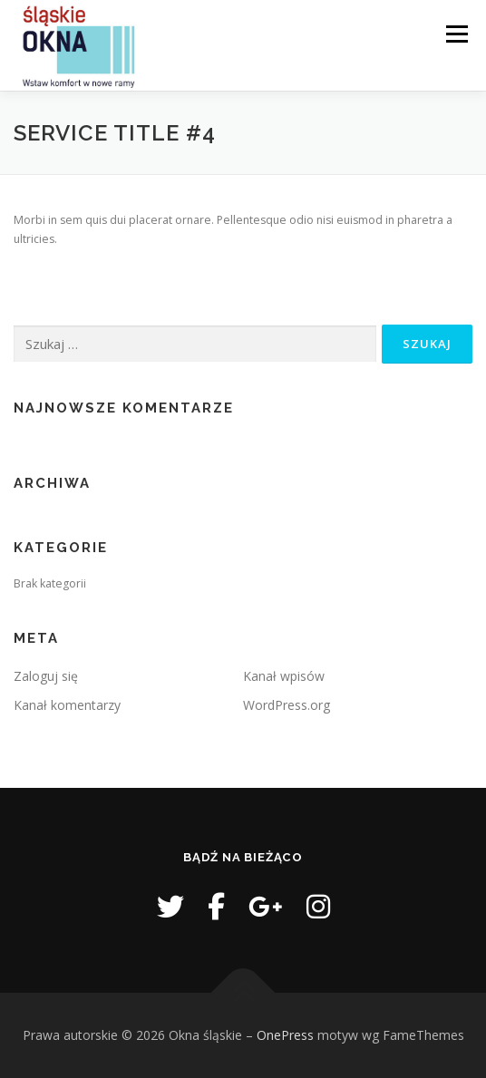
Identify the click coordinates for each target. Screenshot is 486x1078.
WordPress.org (286, 705)
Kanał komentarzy (67, 705)
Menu (456, 34)
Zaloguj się (46, 676)
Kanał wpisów (284, 676)
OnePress (285, 1035)
